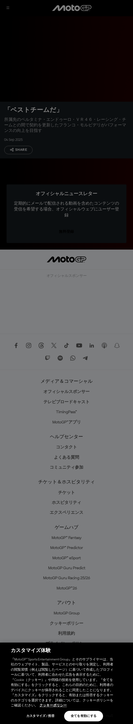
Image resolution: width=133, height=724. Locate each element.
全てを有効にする (84, 716)
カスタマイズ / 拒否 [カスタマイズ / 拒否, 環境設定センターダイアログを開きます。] (40, 716)
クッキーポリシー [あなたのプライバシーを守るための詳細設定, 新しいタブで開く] (53, 705)
